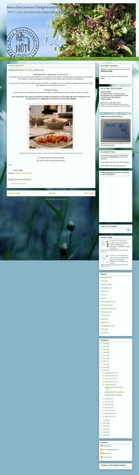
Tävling (103, 329)
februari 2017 (109, 413)
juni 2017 (108, 402)
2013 (105, 429)
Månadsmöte (27, 173)
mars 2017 (108, 410)
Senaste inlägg (14, 193)
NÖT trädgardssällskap (110, 449)
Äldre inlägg (89, 193)
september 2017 (110, 382)
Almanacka (104, 277)
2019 (105, 364)
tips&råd (103, 322)
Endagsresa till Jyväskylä (118, 241)
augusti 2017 (109, 385)
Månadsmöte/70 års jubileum (114, 392)
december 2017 (110, 373)
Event (103, 281)
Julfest (103, 291)
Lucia (102, 295)
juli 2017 (108, 399)
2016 (105, 420)
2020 (105, 361)
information (18, 173)
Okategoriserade (106, 308)
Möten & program (69, 59)
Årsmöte (103, 333)
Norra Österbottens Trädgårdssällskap (34, 7)
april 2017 (108, 407)
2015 (105, 423)
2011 (105, 435)
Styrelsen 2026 (99, 59)
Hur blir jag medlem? (36, 59)
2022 (105, 355)
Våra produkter (85, 59)
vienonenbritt (107, 457)
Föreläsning (105, 284)
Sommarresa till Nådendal (118, 255)
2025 (105, 346)
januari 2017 (109, 416)
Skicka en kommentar (18, 183)
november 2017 (110, 376)
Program (104, 315)
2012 (105, 432)
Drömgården (107, 446)
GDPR (110, 59)
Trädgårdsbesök (106, 326)
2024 (105, 349)
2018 (105, 367)
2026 (105, 343)
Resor (103, 319)
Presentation (105, 312)
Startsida (12, 59)
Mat (102, 298)
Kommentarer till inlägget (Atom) (57, 199)
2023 (105, 352)
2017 (105, 370)
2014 (105, 426)
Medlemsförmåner (53, 59)
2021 (105, 358)
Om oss (21, 59)
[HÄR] (107, 166)
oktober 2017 (109, 379)
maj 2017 (108, 404)
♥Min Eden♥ (107, 453)
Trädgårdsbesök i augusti (113, 395)
